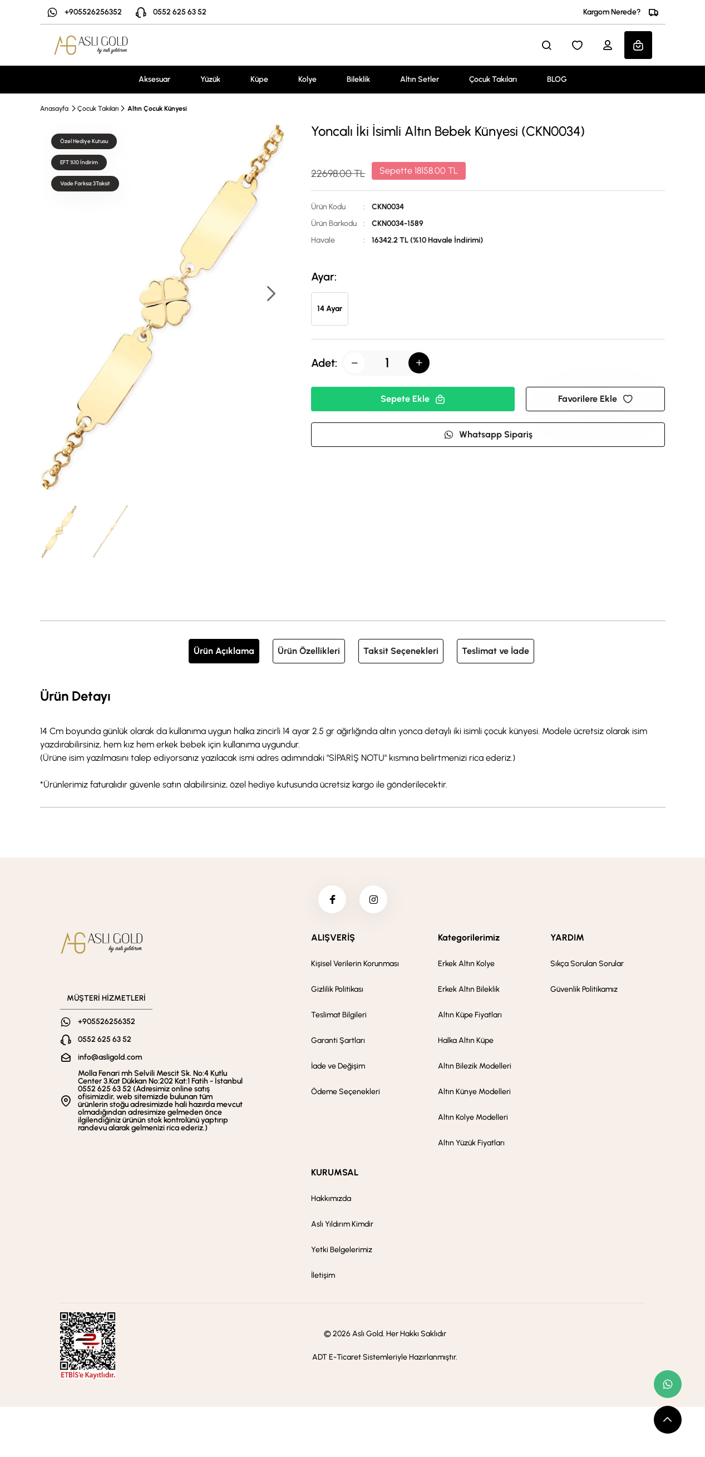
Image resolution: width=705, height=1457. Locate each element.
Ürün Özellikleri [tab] (309, 651)
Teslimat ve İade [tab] (495, 651)
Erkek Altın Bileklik (469, 989)
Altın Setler (419, 79)
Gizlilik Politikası (337, 989)
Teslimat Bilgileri (339, 1015)
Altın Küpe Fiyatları (470, 1015)
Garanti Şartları (338, 1040)
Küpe (259, 79)
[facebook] (332, 899)
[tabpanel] (352, 738)
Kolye (307, 79)
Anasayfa (54, 108)
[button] (270, 295)
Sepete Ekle (413, 398)
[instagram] (373, 899)
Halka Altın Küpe (466, 1040)
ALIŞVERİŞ (333, 937)
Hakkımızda (331, 1198)
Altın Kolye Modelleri (473, 1117)
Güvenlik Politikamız (584, 989)
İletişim (323, 1275)
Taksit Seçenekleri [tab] (400, 651)
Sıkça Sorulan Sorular (587, 963)
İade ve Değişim (338, 1066)
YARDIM (567, 937)
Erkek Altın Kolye (466, 963)
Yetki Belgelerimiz (341, 1249)
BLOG (557, 79)
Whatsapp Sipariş (488, 434)
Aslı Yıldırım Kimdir (342, 1224)
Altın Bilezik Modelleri (474, 1066)
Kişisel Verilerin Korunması (355, 963)
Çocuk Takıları (493, 79)
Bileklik (358, 79)
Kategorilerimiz (469, 937)
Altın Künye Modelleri (474, 1091)
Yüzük (210, 79)
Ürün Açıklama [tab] (224, 651)
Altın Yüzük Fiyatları (471, 1143)
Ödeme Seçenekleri (345, 1091)
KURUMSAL (334, 1172)
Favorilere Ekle (595, 398)
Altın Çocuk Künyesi (157, 108)
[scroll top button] (668, 1420)
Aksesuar (154, 79)
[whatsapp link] (668, 1384)
